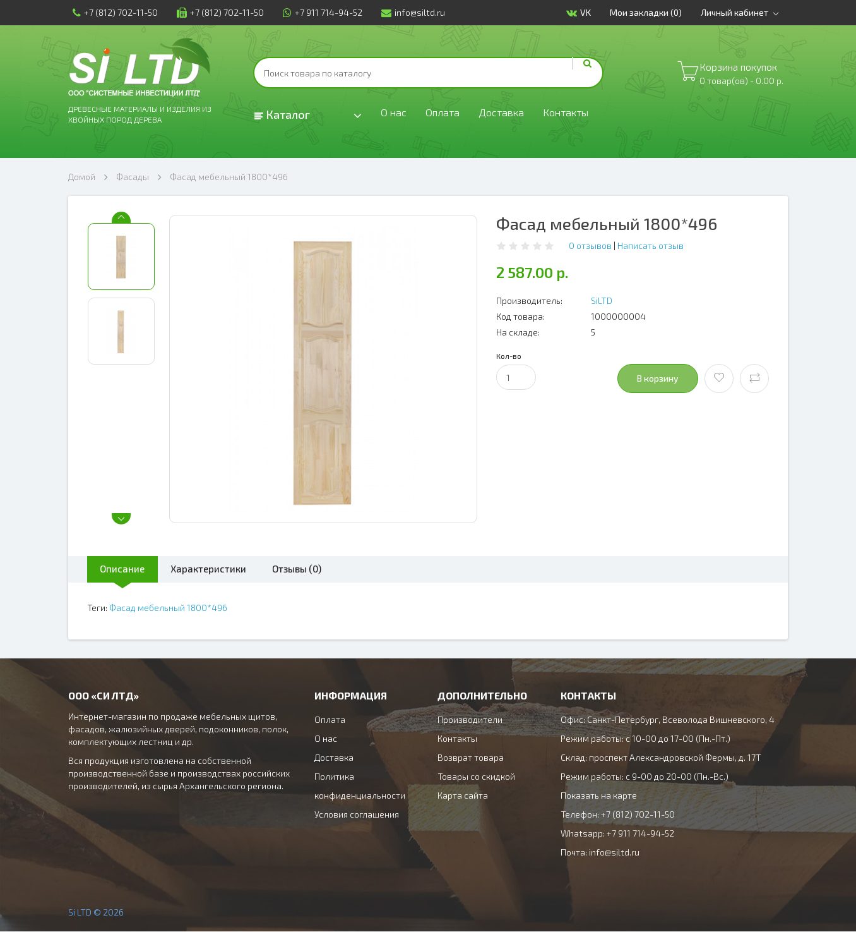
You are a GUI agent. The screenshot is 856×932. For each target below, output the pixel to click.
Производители (469, 720)
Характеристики (219, 569)
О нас (394, 115)
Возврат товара (470, 758)
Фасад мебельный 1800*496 (229, 176)
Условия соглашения (356, 814)
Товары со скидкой (476, 777)
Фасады (132, 176)
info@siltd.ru (409, 12)
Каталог (282, 114)
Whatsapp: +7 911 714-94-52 (617, 833)
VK (583, 13)
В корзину (658, 378)
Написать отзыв (650, 245)
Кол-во (508, 355)
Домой (81, 176)
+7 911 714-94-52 (318, 12)
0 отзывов (590, 245)
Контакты (577, 115)
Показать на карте (599, 795)
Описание (126, 569)
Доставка (507, 115)
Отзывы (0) (315, 569)
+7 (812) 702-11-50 (110, 12)
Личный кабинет (746, 12)
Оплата (445, 115)
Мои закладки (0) (650, 12)
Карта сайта (462, 795)
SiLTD (601, 300)
